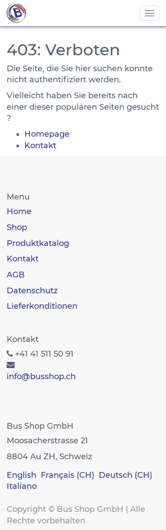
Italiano (22, 486)
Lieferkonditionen (42, 306)
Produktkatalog (38, 243)
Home (19, 211)
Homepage (46, 134)
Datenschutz (32, 291)
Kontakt (40, 145)
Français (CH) (67, 475)
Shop (17, 227)
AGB (16, 275)
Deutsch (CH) (125, 475)
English (21, 475)
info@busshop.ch (41, 376)
